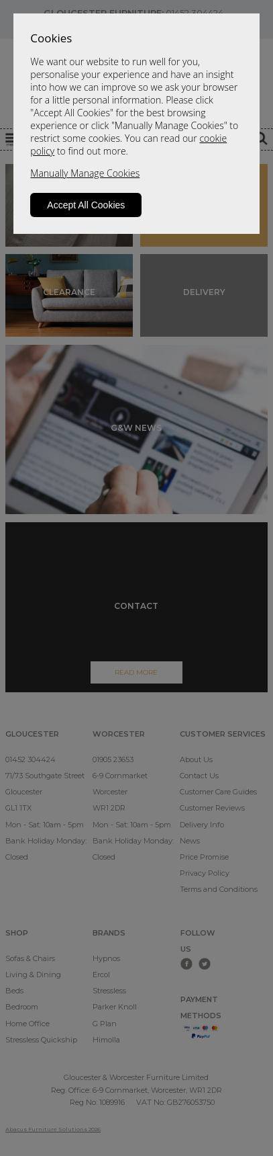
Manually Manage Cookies (85, 173)
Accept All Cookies (86, 205)
